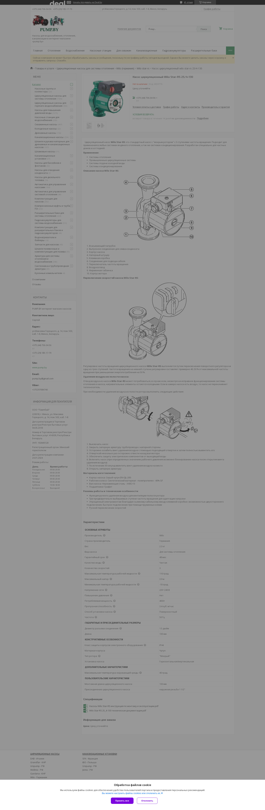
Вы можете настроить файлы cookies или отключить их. (131, 793)
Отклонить (147, 800)
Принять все (122, 800)
